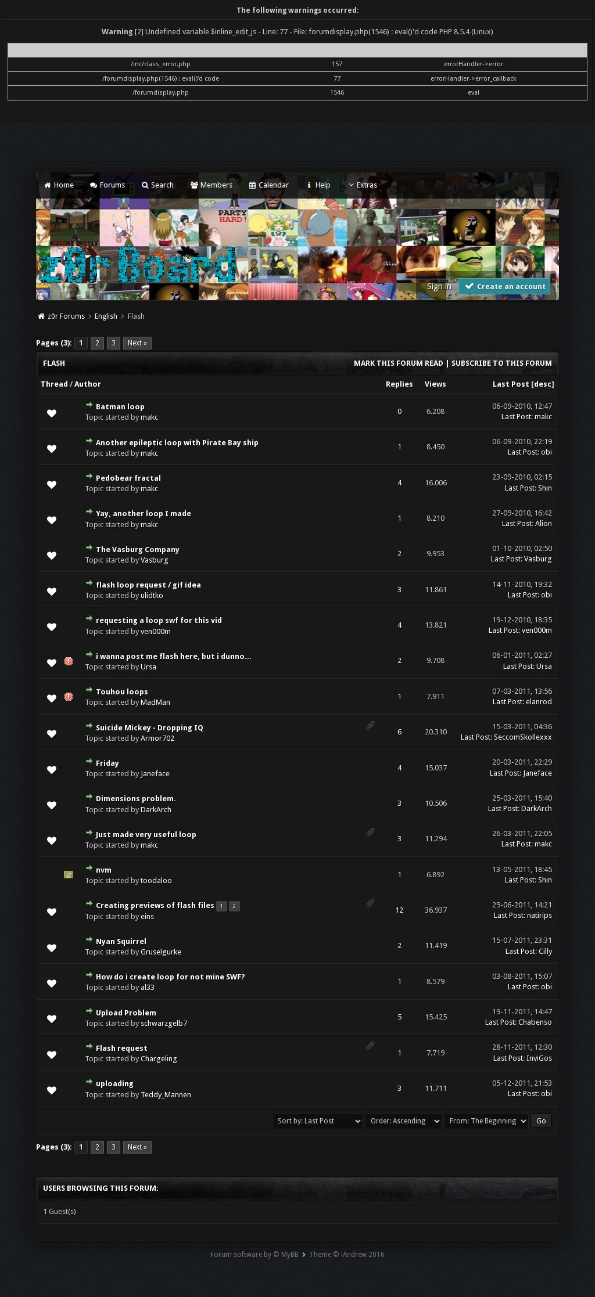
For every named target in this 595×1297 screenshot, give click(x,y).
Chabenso (535, 1022)
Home (58, 185)
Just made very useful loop (146, 834)
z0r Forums (66, 316)
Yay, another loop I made (143, 513)
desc (542, 384)
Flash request (122, 1048)
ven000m (156, 631)
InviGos (539, 1058)
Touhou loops (122, 691)
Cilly (545, 951)
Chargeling (159, 1058)
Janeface (155, 773)
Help (317, 185)
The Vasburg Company (138, 549)
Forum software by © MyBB (254, 1255)
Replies (399, 384)
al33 (148, 987)
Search (157, 185)
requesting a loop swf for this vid (159, 620)
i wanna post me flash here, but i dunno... (174, 656)
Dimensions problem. (136, 798)
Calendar (268, 185)
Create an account (504, 286)
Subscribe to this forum (501, 363)
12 (399, 910)
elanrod (539, 701)
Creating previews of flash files (155, 905)
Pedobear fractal (128, 478)
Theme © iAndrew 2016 (347, 1255)
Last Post (511, 384)
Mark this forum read (398, 363)
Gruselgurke (161, 951)
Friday (107, 763)
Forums (107, 185)
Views (435, 384)
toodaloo (156, 880)
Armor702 (157, 738)
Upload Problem (126, 1012)
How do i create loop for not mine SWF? (170, 976)
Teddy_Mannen (166, 1094)
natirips (539, 915)
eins (147, 916)
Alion (543, 523)
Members (210, 185)
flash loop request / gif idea (148, 585)
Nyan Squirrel (121, 941)
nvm (104, 870)
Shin (545, 488)
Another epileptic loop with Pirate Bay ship (177, 442)
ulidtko (152, 595)
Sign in (439, 286)
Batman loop (120, 406)
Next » (137, 343)
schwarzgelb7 (164, 1023)
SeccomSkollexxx (523, 737)
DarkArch (156, 809)
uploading (115, 1083)
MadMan (155, 702)
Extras (361, 185)
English (106, 316)
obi (546, 452)
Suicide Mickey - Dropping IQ (149, 727)
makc (149, 417)
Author (87, 384)
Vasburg (155, 560)
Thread (54, 384)
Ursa (148, 666)
